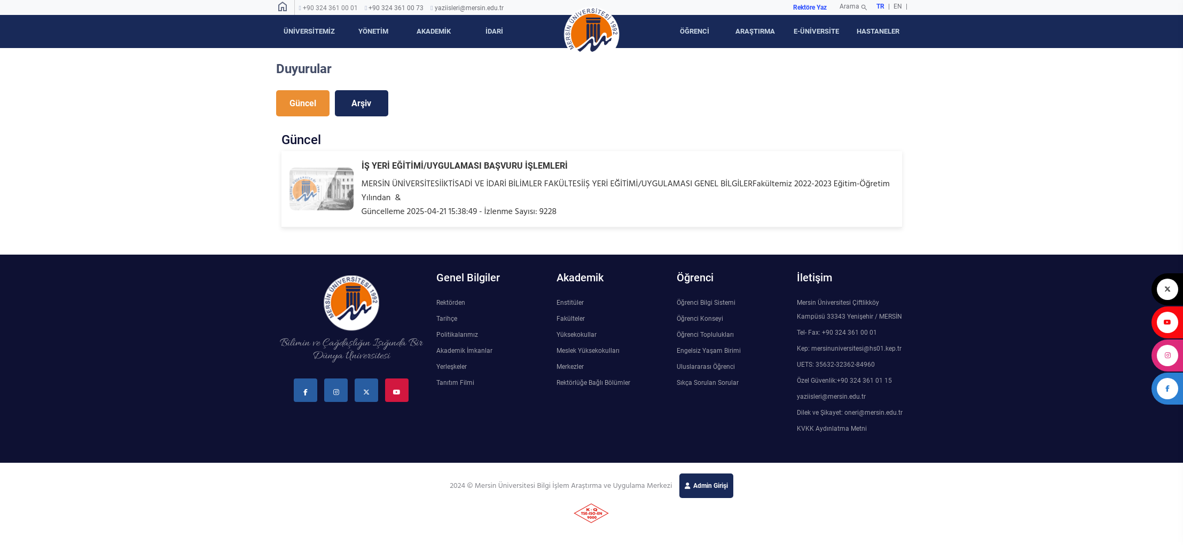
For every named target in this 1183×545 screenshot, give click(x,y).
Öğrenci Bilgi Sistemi (706, 302)
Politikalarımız (457, 334)
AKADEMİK (434, 31)
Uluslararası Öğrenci (706, 366)
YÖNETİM (373, 31)
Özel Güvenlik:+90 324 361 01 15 (844, 380)
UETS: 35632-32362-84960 (836, 364)
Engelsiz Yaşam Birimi (709, 350)
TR (880, 6)
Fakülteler (571, 318)
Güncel (302, 103)
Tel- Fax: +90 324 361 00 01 (837, 332)
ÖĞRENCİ (694, 31)
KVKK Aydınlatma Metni (832, 428)
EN (899, 6)
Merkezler (570, 366)
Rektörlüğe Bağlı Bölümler (593, 382)
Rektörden (450, 302)
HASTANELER (878, 31)
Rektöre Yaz (810, 7)
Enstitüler (570, 302)
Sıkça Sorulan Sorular (708, 382)
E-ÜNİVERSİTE (816, 31)
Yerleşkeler (451, 366)
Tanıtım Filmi (455, 382)
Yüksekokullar (577, 334)
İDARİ (494, 31)
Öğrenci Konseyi (700, 318)
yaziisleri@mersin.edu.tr (469, 8)
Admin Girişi (710, 485)
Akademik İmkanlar (464, 350)
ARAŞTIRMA (755, 31)
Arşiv (361, 103)
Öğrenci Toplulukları (705, 334)
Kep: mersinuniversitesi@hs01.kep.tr (849, 348)
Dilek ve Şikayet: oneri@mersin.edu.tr (850, 412)
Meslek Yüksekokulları (588, 350)
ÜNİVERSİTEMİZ (309, 31)
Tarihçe (446, 318)
